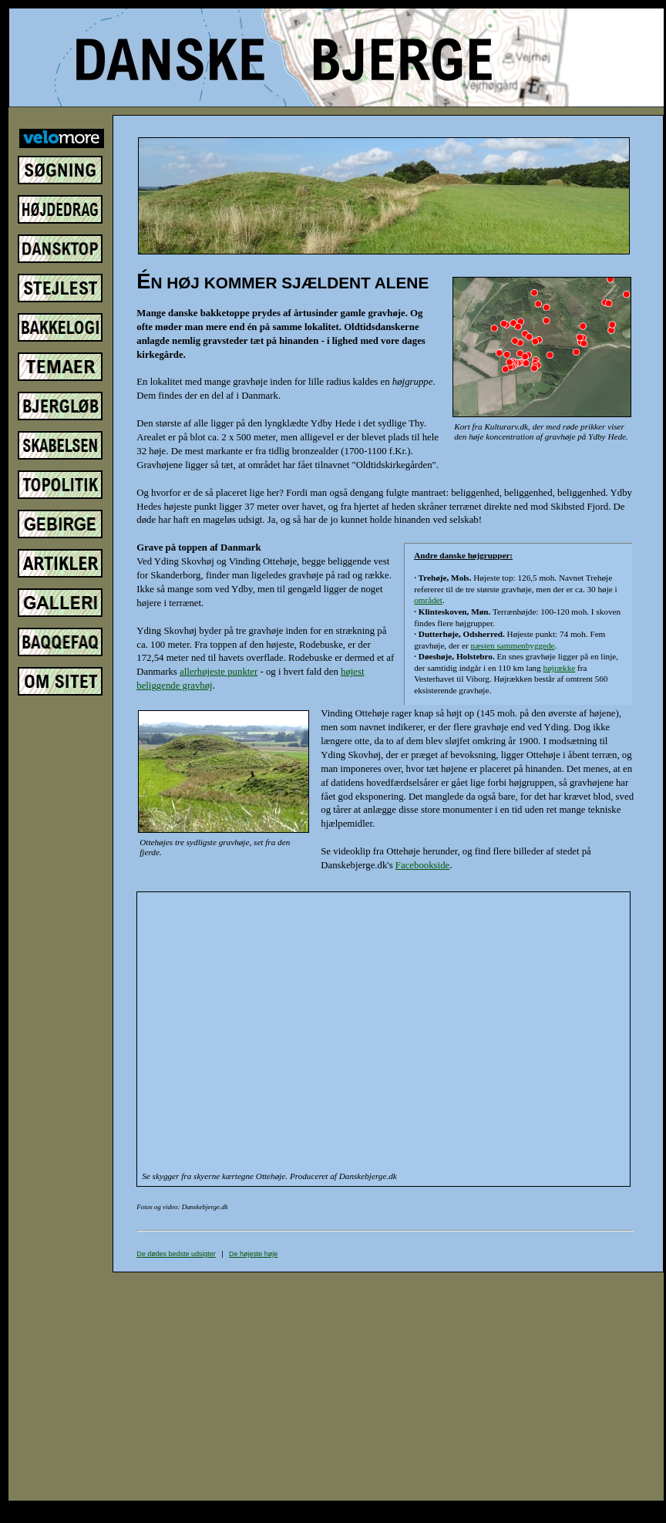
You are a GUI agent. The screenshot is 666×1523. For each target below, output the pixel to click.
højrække (559, 667)
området (428, 600)
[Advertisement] (410, 1386)
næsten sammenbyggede (513, 645)
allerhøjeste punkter (218, 671)
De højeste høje (253, 1254)
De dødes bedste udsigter (176, 1254)
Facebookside (422, 865)
